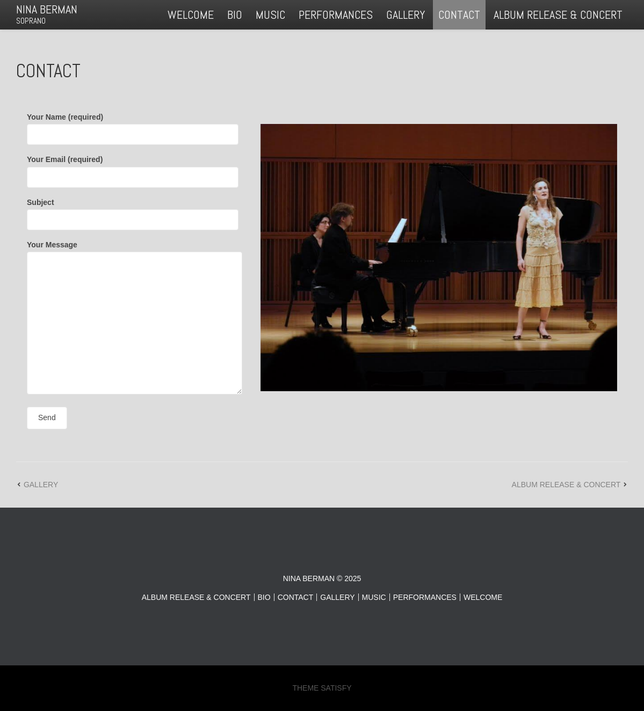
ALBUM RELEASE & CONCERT (558, 14)
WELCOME (191, 14)
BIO (234, 14)
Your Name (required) (132, 125)
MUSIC (270, 14)
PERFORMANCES (336, 14)
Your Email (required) (132, 168)
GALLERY (405, 14)
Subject (132, 211)
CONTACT (459, 14)
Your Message (134, 318)
